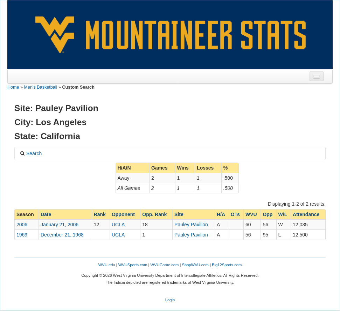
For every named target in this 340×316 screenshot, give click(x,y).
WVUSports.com (132, 265)
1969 (21, 235)
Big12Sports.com (227, 265)
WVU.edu (106, 265)
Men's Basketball (40, 87)
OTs (235, 214)
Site (178, 214)
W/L (282, 214)
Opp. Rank (154, 214)
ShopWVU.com (195, 265)
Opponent (123, 214)
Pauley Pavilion (191, 224)
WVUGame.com (165, 265)
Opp (267, 214)
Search (31, 153)
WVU (251, 214)
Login (170, 300)
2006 (21, 224)
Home (13, 87)
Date (46, 214)
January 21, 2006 (59, 224)
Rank (100, 214)
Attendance (306, 214)
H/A (221, 214)
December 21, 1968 (62, 235)
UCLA (118, 224)
